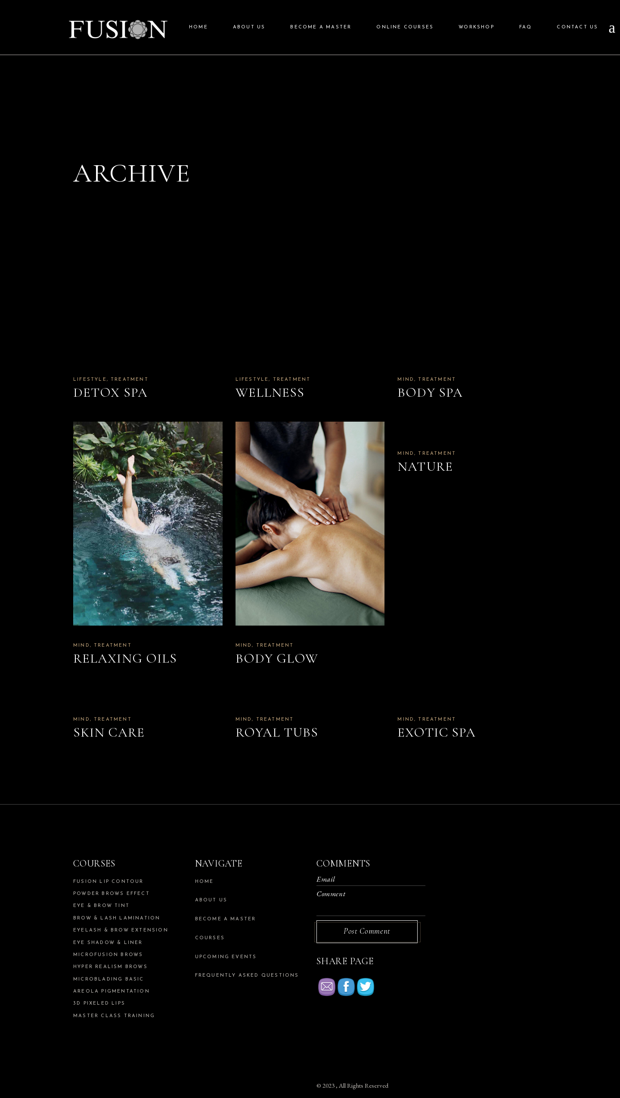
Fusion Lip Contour (108, 881)
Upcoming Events (226, 957)
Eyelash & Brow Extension (120, 930)
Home (204, 881)
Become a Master (225, 919)
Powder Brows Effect (111, 893)
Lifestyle (90, 379)
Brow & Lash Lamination (116, 918)
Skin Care (109, 732)
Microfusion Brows (108, 955)
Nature (425, 466)
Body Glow (277, 658)
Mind (405, 379)
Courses (210, 938)
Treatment (130, 379)
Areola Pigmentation (111, 991)
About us (211, 900)
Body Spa (430, 392)
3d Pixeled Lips (99, 1003)
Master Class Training (114, 1016)
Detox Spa (110, 392)
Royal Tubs (277, 732)
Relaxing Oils (125, 658)
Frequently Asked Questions (247, 975)
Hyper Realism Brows (110, 967)
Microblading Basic (108, 979)
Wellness (270, 392)
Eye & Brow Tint (101, 906)
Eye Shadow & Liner (108, 943)
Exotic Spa (436, 732)
